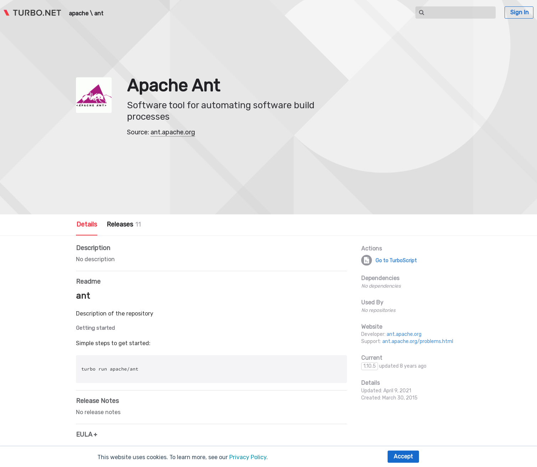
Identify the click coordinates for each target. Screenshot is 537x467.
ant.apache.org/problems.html (417, 341)
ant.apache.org (172, 132)
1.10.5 (369, 366)
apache (78, 13)
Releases (124, 224)
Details (86, 224)
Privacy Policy (247, 457)
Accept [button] (403, 456)
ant (98, 13)
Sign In (519, 12)
